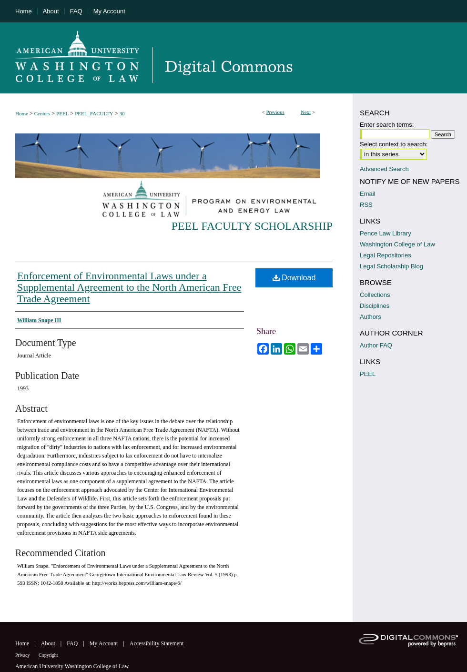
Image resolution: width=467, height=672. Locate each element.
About (49, 643)
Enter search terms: (387, 124)
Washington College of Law (397, 244)
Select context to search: (393, 144)
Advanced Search (384, 169)
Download (294, 278)
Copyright (48, 655)
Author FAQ (376, 345)
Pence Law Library (385, 233)
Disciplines (374, 305)
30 (122, 113)
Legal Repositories (385, 255)
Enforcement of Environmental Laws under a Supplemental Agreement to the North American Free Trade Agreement (129, 287)
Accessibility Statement (157, 643)
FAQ (73, 643)
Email (368, 193)
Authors (370, 316)
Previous (275, 112)
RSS (366, 204)
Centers (42, 113)
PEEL (62, 113)
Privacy (23, 655)
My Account (105, 643)
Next (306, 112)
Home (21, 113)
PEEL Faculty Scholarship (252, 226)
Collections (375, 294)
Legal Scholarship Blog (391, 266)
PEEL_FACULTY (94, 113)
